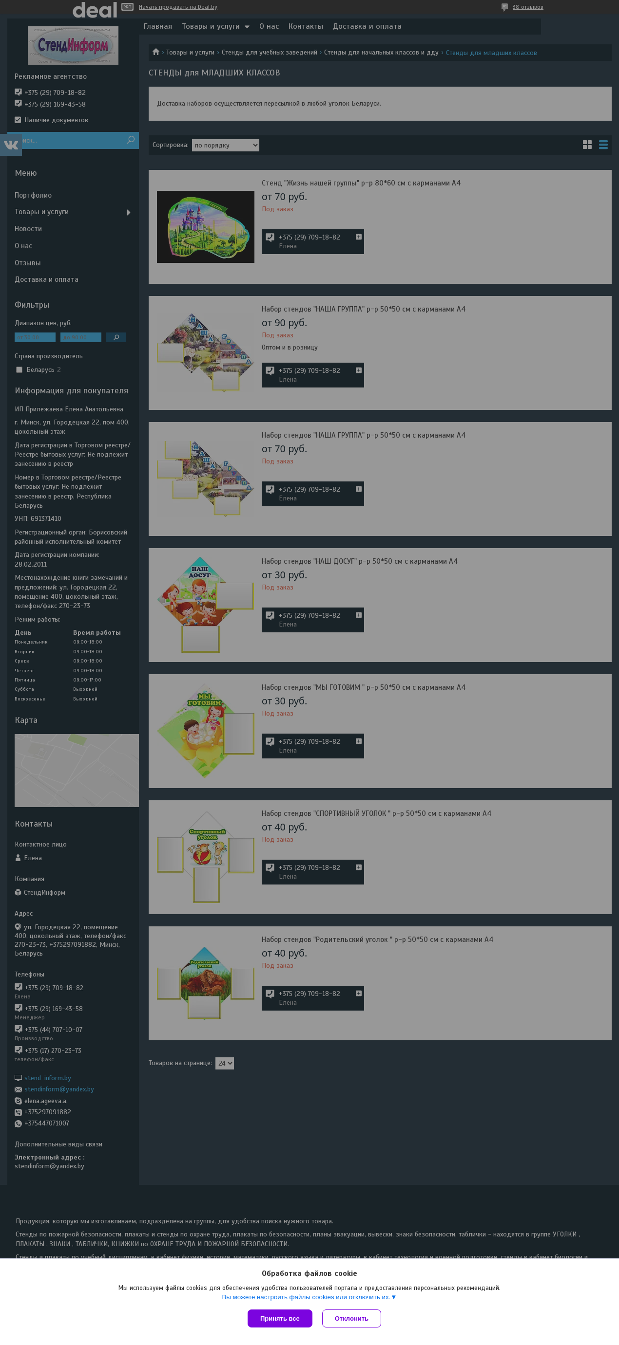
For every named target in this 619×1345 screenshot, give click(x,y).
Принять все (280, 1318)
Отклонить (351, 1318)
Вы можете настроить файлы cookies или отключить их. (306, 1297)
